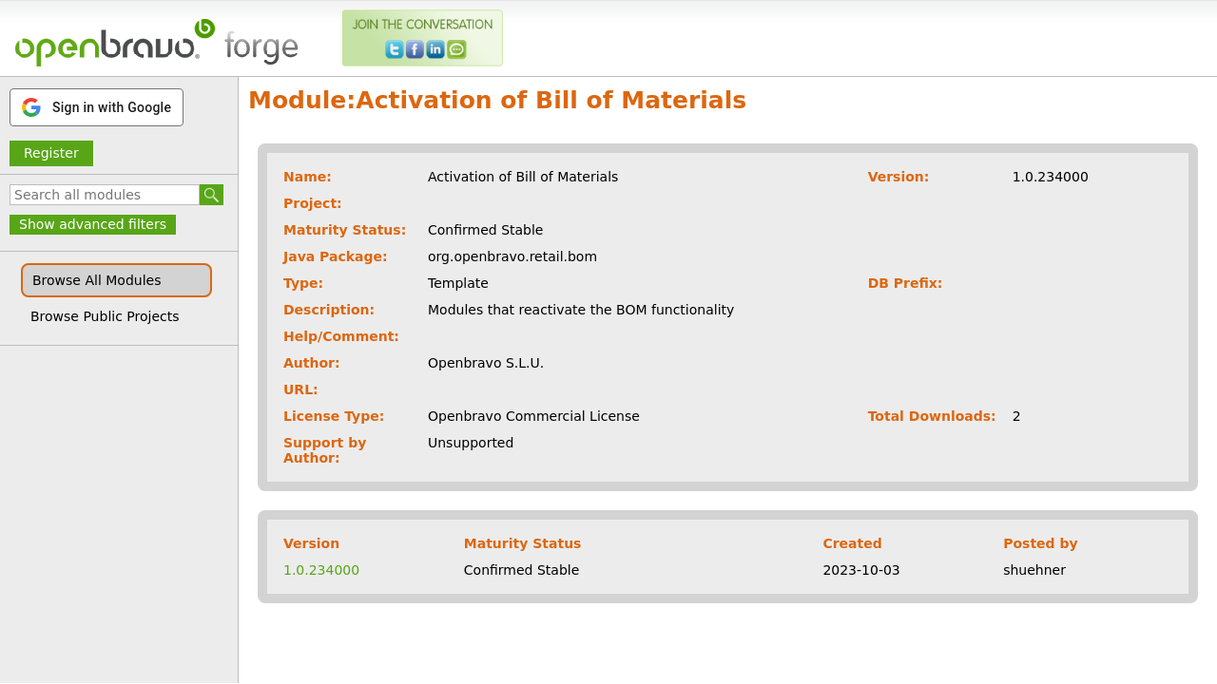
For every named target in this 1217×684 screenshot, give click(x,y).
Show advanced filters (92, 224)
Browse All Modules (96, 280)
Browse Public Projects (105, 316)
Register (51, 153)
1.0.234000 (321, 570)
